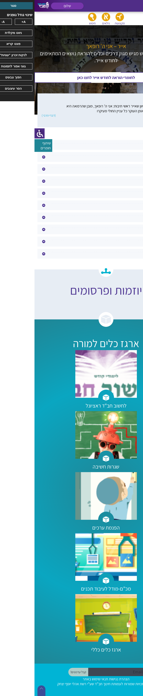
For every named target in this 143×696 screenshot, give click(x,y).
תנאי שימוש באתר (61, 679)
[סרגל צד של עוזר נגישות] (5, 133)
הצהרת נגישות (84, 679)
